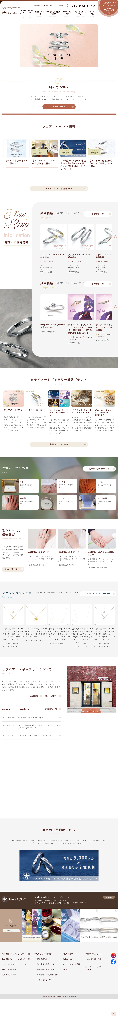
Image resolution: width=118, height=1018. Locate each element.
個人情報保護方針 (94, 959)
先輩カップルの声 (9, 975)
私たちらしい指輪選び (43, 954)
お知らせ (37, 5)
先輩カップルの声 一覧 (99, 469)
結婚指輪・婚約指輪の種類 (47, 975)
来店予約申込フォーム (93, 954)
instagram (11, 930)
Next (115, 237)
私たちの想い (48, 5)
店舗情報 (60, 5)
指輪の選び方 (11, 569)
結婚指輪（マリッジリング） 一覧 (16, 954)
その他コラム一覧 (44, 980)
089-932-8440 (83, 5)
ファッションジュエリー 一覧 (97, 594)
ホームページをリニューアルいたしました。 (35, 735)
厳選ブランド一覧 (9, 969)
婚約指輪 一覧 (98, 284)
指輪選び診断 (42, 959)
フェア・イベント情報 (71, 964)
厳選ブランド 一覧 (59, 444)
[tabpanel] (59, 45)
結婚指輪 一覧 (98, 214)
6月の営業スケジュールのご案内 (30, 718)
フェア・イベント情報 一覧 (59, 189)
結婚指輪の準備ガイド (46, 964)
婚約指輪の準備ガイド (46, 969)
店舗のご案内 (68, 959)
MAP (109, 897)
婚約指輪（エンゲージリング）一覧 (16, 959)
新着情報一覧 (51, 709)
